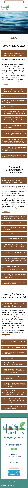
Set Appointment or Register (14, 2)
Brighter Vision (12, 485)
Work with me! (14, 467)
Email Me (14, 454)
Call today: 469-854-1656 (14, 456)
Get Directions (13, 482)
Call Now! (6, 84)
